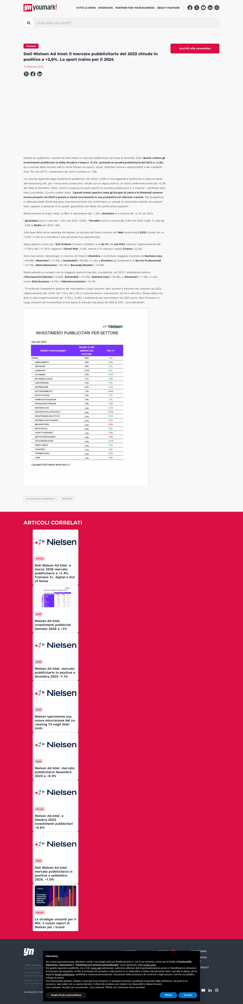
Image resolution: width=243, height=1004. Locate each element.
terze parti (96, 968)
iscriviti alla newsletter (195, 48)
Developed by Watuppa (36, 991)
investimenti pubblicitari (40, 498)
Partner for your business (134, 7)
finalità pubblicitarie (64, 974)
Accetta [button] (188, 995)
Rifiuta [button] (168, 995)
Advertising (198, 951)
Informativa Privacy (199, 959)
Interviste (105, 7)
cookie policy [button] (149, 965)
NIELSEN (67, 498)
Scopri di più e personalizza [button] (66, 995)
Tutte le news (86, 7)
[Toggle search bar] (28, 22)
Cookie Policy (200, 967)
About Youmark (168, 7)
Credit (195, 973)
